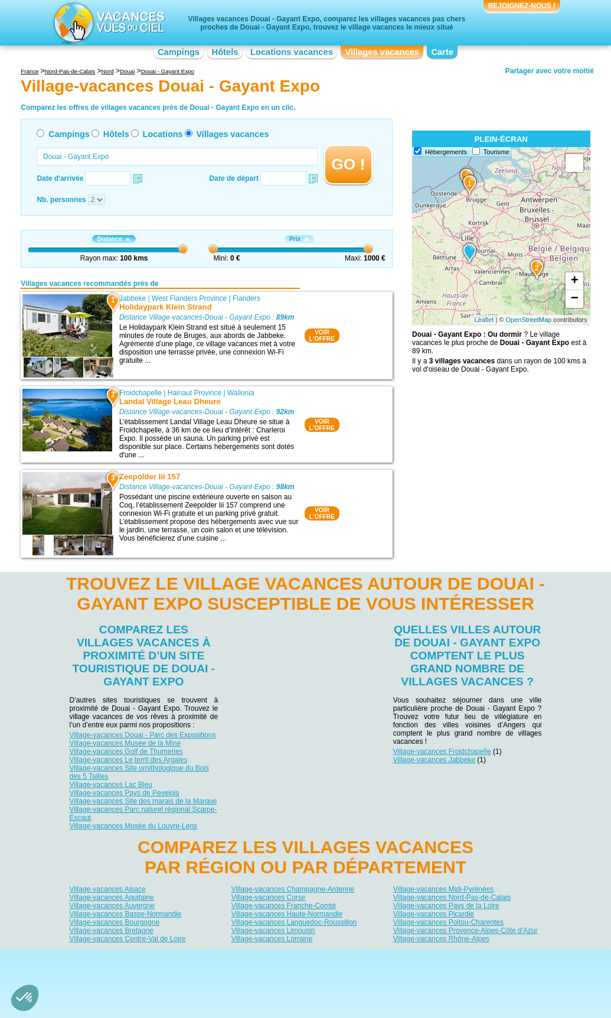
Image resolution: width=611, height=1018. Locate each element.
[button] (25, 998)
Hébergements (446, 151)
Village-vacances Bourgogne (115, 922)
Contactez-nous (312, 959)
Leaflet (484, 319)
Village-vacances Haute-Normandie (287, 913)
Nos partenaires (371, 959)
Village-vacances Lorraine (272, 938)
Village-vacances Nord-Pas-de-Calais (452, 897)
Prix (299, 239)
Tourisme (496, 151)
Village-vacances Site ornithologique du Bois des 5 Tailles (140, 772)
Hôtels (225, 52)
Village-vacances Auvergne (112, 905)
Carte (442, 52)
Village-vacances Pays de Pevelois (124, 793)
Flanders (246, 298)
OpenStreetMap (529, 319)
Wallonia (240, 393)
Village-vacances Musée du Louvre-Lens (134, 826)
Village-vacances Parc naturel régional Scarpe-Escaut (143, 813)
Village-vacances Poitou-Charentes (448, 922)
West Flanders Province (189, 298)
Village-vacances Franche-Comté (283, 905)
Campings (179, 52)
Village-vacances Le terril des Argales (129, 760)
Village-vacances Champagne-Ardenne (293, 888)
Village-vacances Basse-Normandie (126, 913)
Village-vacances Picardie (433, 913)
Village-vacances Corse (268, 897)
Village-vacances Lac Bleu (111, 784)
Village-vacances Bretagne (112, 930)
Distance (113, 239)
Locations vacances (291, 52)
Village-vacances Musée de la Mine (125, 743)
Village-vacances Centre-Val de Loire (128, 938)
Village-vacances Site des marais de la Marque (143, 801)
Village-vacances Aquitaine (112, 897)
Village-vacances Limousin (273, 930)
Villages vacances (382, 52)
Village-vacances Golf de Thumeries (126, 751)
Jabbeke (132, 298)
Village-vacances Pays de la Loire (446, 905)
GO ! (348, 164)
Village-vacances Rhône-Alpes (441, 938)
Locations (163, 134)
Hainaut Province (194, 393)
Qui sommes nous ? (246, 959)
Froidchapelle (140, 393)
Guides (403, 975)
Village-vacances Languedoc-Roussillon (294, 922)
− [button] (575, 299)
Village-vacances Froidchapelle (442, 751)
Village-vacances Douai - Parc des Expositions (143, 735)
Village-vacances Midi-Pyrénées (443, 888)
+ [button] (575, 281)
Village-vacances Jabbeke (434, 760)
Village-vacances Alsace (108, 888)
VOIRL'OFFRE (322, 335)
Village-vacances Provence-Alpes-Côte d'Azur (465, 930)
